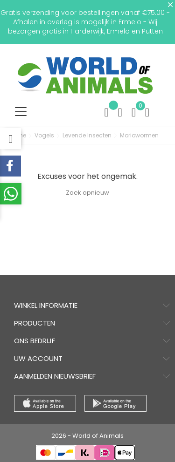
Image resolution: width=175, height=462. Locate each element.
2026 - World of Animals (87, 435)
